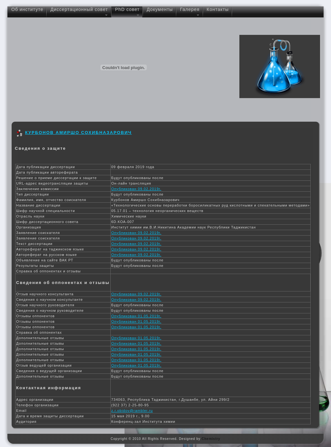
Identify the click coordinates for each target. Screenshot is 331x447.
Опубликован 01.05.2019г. (136, 316)
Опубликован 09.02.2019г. (136, 189)
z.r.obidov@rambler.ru (132, 410)
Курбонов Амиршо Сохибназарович (78, 132)
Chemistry (211, 439)
